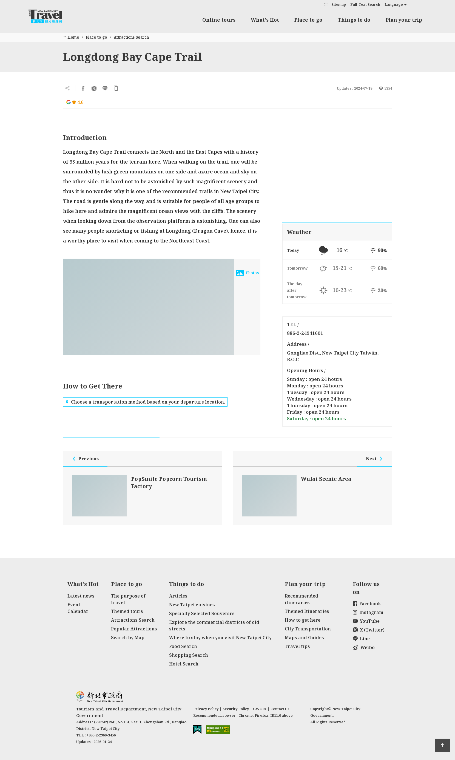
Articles (178, 596)
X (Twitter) (369, 630)
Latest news (81, 596)
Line (361, 639)
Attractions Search (131, 37)
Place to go (308, 19)
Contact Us (280, 708)
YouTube (366, 621)
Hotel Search (183, 664)
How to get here (302, 620)
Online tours (218, 19)
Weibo (364, 647)
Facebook (367, 604)
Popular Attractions (134, 629)
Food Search (183, 646)
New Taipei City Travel (50, 16)
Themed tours (127, 611)
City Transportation (308, 629)
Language (394, 4)
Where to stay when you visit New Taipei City (220, 638)
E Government (197, 729)
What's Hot (265, 19)
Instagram (368, 612)
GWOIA (259, 708)
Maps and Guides (304, 638)
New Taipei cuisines (192, 605)
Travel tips (297, 646)
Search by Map (127, 638)
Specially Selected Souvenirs (202, 613)
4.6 (74, 102)
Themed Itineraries (307, 611)
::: (326, 4)
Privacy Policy (205, 708)
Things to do (354, 19)
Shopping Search (188, 655)
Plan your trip (404, 19)
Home (73, 37)
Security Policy (236, 708)
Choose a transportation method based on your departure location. (145, 402)
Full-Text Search (365, 4)
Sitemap (338, 4)
